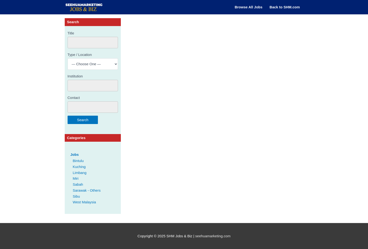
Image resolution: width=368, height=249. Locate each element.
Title (71, 33)
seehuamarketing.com (213, 236)
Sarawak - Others (87, 190)
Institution (75, 76)
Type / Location (80, 55)
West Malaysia (84, 202)
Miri (76, 178)
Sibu (76, 196)
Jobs (74, 154)
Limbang (80, 173)
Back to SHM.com (285, 7)
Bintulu (78, 161)
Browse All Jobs (248, 7)
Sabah (78, 184)
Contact (74, 98)
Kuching (79, 167)
